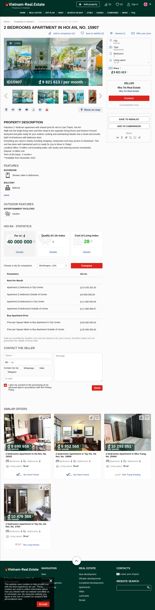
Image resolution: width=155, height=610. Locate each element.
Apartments (84, 584)
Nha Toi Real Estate (129, 91)
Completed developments (91, 580)
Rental (82, 597)
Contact (129, 98)
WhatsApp (29, 365)
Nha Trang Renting (131, 472)
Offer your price (143, 33)
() (110, 4)
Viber (41, 365)
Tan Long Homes (31, 542)
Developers (46, 576)
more (6, 192)
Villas (81, 589)
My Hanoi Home (31, 472)
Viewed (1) (120, 33)
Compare (86, 263)
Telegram (12, 369)
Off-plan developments (90, 576)
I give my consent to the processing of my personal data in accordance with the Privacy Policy (30, 384)
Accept (43, 604)
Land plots (84, 593)
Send (97, 385)
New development (87, 572)
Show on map (92, 107)
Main (43, 572)
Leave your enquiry (129, 571)
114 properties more (129, 105)
